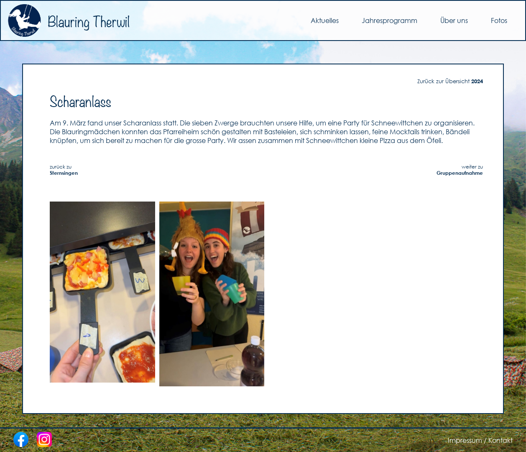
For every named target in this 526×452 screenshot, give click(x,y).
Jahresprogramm (389, 20)
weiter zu (460, 169)
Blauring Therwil (69, 20)
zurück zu (64, 169)
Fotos (499, 20)
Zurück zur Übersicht (450, 81)
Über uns (454, 20)
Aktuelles (325, 20)
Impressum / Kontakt (480, 440)
